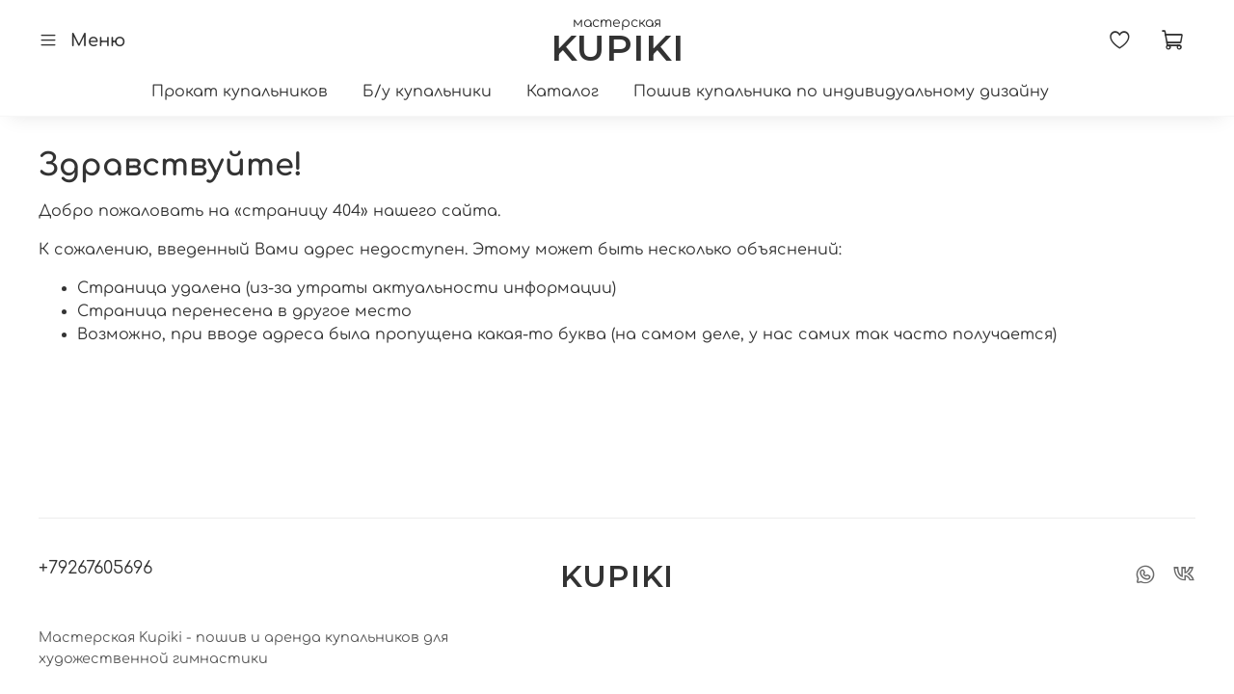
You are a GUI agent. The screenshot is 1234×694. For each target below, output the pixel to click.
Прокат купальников (239, 91)
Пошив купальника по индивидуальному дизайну (841, 91)
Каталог (562, 91)
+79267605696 (95, 567)
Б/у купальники (427, 91)
